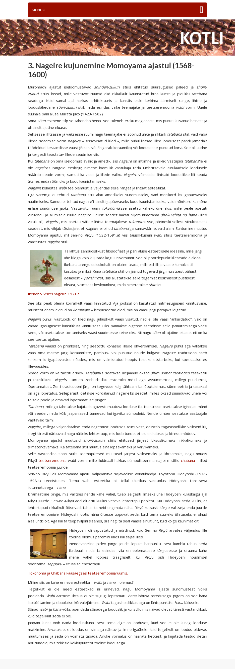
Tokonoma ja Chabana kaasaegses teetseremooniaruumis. (78, 573)
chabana (188, 460)
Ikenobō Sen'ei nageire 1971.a (53, 293)
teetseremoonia (52, 460)
